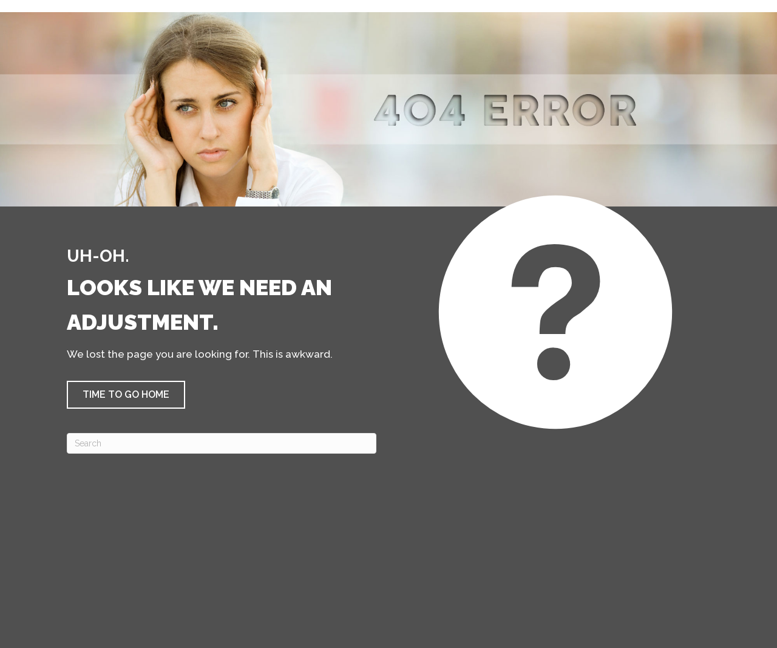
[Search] (221, 443)
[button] (126, 395)
